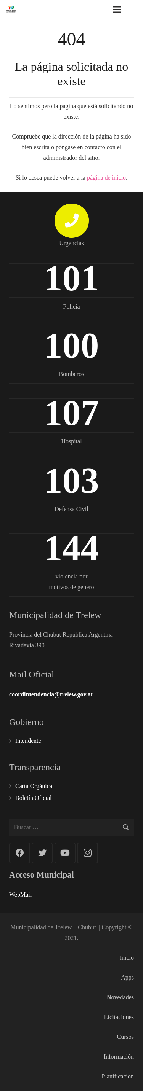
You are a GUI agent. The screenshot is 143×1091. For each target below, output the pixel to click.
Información (119, 1056)
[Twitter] (42, 853)
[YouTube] (65, 853)
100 (71, 345)
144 (71, 547)
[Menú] (116, 9)
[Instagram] (87, 853)
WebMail (20, 894)
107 (71, 412)
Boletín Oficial (33, 798)
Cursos (125, 1037)
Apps (127, 977)
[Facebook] (19, 853)
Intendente (28, 740)
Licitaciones (119, 1017)
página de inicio (106, 177)
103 (71, 480)
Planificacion (118, 1076)
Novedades (120, 997)
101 (71, 278)
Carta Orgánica (33, 786)
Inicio (127, 957)
